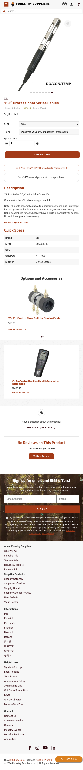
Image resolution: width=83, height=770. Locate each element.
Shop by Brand (12, 588)
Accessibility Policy (14, 681)
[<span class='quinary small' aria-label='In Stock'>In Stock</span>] (27, 108)
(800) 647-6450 (44, 760)
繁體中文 (9, 650)
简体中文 (9, 646)
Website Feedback (14, 734)
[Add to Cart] (42, 154)
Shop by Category (13, 579)
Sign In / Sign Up (13, 667)
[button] (41, 336)
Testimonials (11, 560)
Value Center (11, 602)
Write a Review (41, 456)
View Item (17, 329)
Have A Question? (16, 223)
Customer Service (13, 720)
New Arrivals (11, 597)
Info (6, 613)
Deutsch (8, 632)
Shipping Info (11, 555)
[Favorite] (67, 23)
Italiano (8, 636)
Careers (8, 725)
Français (9, 627)
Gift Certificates (13, 699)
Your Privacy (11, 676)
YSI (6, 99)
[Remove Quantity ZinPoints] (6, 143)
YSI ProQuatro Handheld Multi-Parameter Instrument (35, 382)
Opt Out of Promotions (16, 690)
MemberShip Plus (13, 704)
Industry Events (12, 729)
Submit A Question (41, 427)
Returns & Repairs (14, 564)
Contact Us (10, 716)
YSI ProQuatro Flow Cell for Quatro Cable (34, 318)
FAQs (7, 694)
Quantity (10, 139)
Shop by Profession (14, 583)
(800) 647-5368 (17, 760)
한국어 (7, 655)
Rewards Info (11, 569)
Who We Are (10, 551)
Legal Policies (11, 671)
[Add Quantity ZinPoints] (37, 143)
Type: (8, 132)
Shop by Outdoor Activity (17, 592)
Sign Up (42, 509)
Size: (7, 124)
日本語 (7, 641)
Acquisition (10, 739)
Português (9, 623)
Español (8, 618)
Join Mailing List (13, 685)
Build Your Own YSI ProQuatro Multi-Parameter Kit (41, 168)
